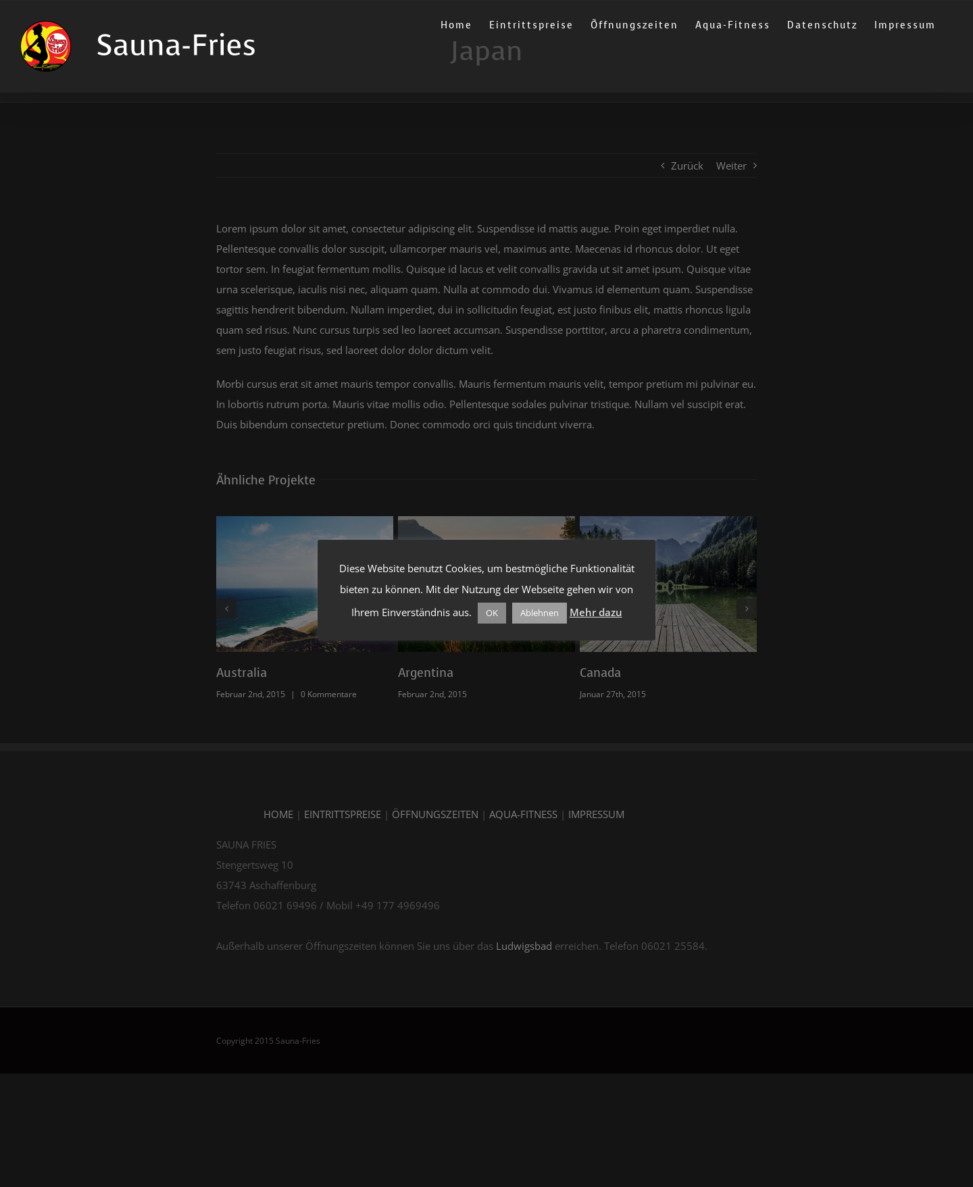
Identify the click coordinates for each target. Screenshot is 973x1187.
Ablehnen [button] (539, 613)
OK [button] (492, 613)
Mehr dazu (596, 612)
